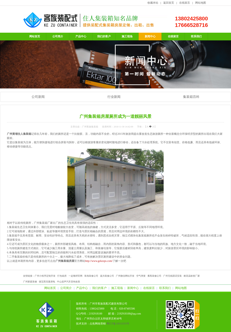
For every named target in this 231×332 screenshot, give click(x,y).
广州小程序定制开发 (45, 276)
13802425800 (191, 19)
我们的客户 (99, 288)
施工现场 (117, 288)
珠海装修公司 (91, 276)
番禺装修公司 (154, 276)
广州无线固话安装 (172, 276)
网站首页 (50, 288)
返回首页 (168, 2)
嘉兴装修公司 (107, 276)
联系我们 (165, 288)
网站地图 (200, 2)
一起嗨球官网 (75, 276)
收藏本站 (152, 2)
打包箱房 (62, 276)
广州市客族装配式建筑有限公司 (108, 303)
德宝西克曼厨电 (47, 281)
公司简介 (66, 288)
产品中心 (82, 288)
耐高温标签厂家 (192, 276)
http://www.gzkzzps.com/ (99, 261)
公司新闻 (38, 97)
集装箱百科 (191, 97)
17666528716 (191, 25)
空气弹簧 (141, 276)
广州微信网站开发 (125, 276)
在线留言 (184, 2)
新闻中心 (133, 288)
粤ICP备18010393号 (118, 323)
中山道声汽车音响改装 (68, 281)
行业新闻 (114, 97)
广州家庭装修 (30, 281)
